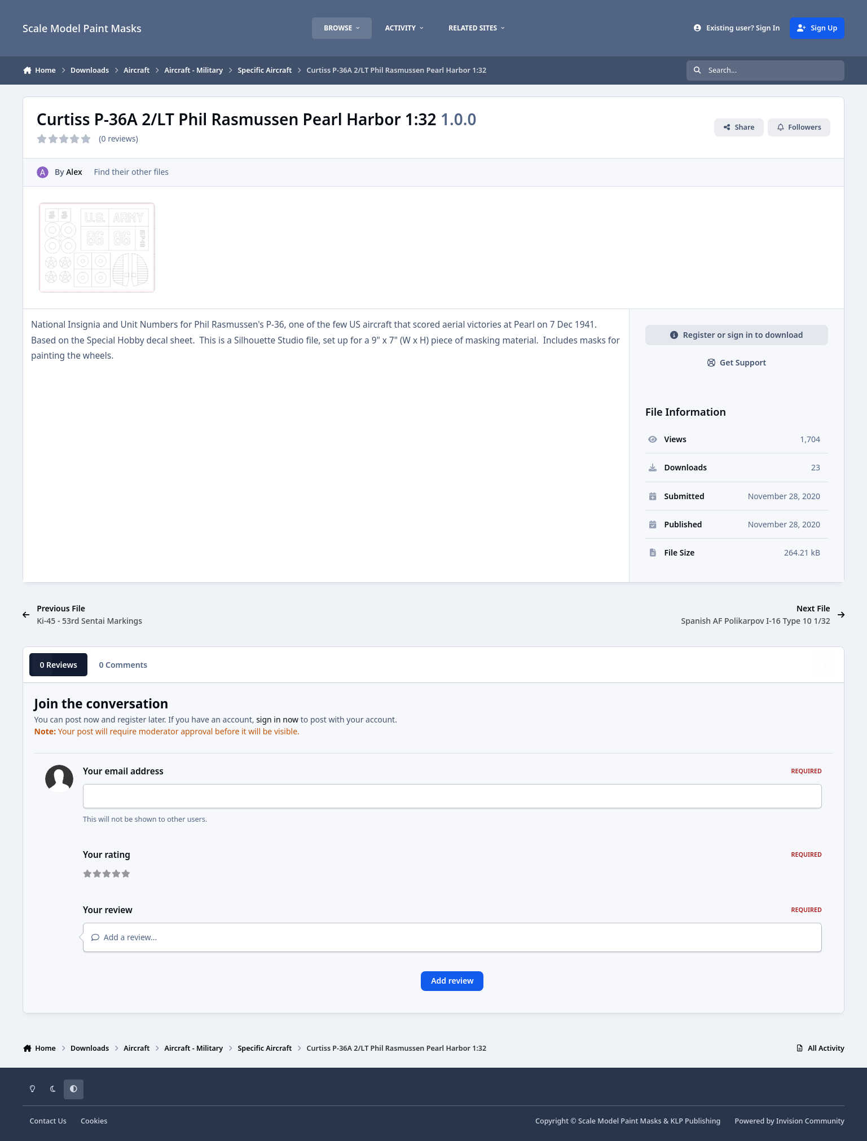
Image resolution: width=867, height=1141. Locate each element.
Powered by (789, 1121)
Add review (452, 980)
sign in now (277, 719)
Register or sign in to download (736, 334)
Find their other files (131, 171)
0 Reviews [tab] (58, 664)
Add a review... (124, 937)
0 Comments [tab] (123, 664)
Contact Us (48, 1121)
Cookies (94, 1121)
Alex (74, 171)
